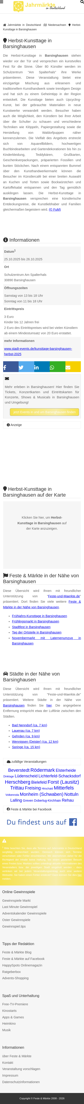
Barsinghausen (14, 705)
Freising (33, 787)
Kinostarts (9, 1011)
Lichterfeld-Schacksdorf (60, 776)
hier (49, 705)
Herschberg (17, 782)
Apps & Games (13, 1017)
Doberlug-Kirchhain (47, 800)
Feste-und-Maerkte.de (64, 596)
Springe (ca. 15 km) (26, 747)
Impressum (10, 1075)
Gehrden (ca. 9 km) (26, 736)
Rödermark (42, 770)
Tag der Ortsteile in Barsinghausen (37, 632)
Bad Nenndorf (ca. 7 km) (29, 725)
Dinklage (8, 776)
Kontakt (7, 1062)
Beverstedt (19, 770)
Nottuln (71, 794)
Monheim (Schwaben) (42, 794)
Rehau (68, 800)
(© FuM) (55, 209)
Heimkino (9, 1023)
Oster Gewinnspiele (16, 920)
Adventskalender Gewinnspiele (24, 913)
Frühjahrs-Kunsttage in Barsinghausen (39, 616)
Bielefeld (39, 782)
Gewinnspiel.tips (14, 926)
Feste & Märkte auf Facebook (23, 959)
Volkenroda (12, 794)
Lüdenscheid (26, 776)
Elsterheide (66, 770)
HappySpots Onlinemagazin (22, 965)
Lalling (16, 800)
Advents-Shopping (15, 978)
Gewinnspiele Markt (16, 900)
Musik (6, 1030)
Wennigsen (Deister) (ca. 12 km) (35, 741)
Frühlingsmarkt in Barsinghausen (35, 621)
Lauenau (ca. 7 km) (26, 730)
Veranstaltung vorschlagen (21, 1069)
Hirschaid (47, 788)
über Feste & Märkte (16, 1056)
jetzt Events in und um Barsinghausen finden (44, 412)
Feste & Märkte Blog (16, 952)
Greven (28, 800)
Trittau (17, 788)
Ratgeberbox (11, 972)
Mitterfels (64, 788)
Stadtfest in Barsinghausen (31, 627)
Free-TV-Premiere (15, 1004)
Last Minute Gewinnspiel (19, 907)
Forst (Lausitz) (63, 782)
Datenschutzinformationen (21, 1082)
